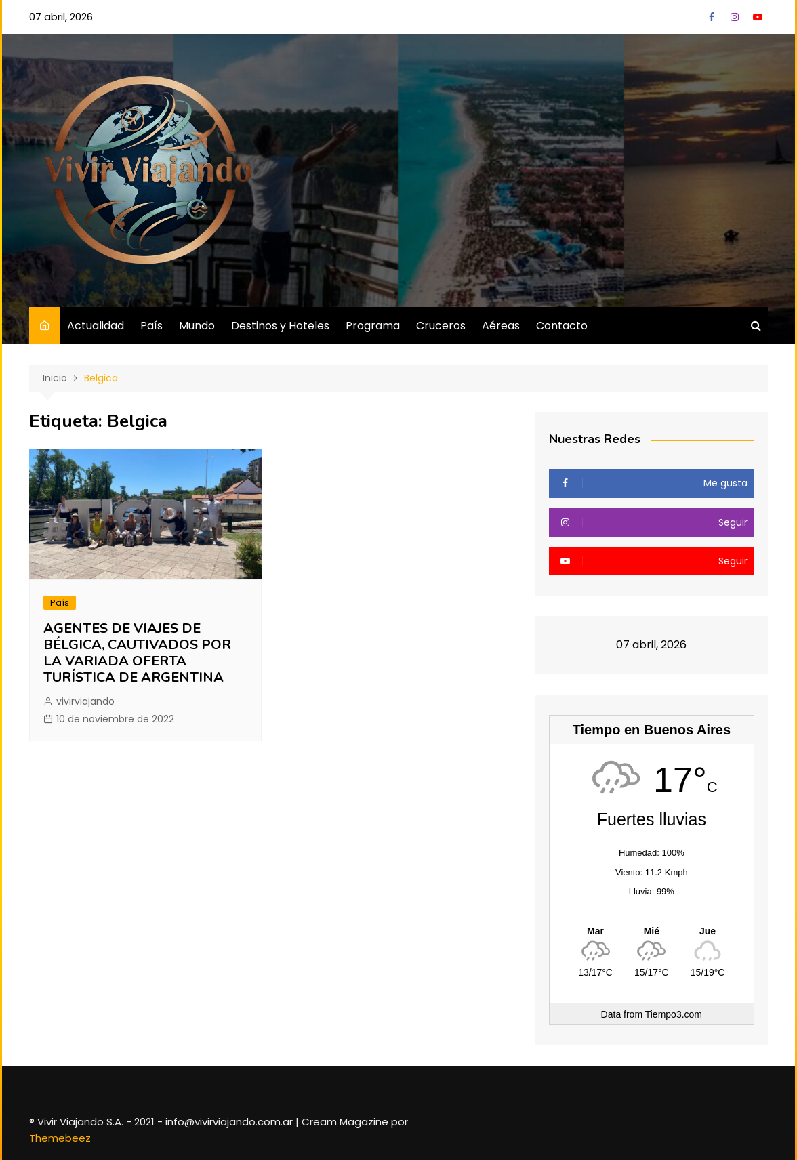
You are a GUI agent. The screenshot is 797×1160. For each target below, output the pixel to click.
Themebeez (60, 1138)
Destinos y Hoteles (280, 325)
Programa (373, 325)
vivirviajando (85, 701)
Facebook (711, 17)
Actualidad (95, 325)
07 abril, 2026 (61, 16)
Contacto (562, 325)
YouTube (758, 17)
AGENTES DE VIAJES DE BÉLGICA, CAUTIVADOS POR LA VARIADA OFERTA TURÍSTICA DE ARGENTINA (137, 652)
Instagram (734, 17)
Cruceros (441, 325)
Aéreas (501, 325)
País (151, 325)
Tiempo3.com (673, 1014)
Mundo (197, 325)
